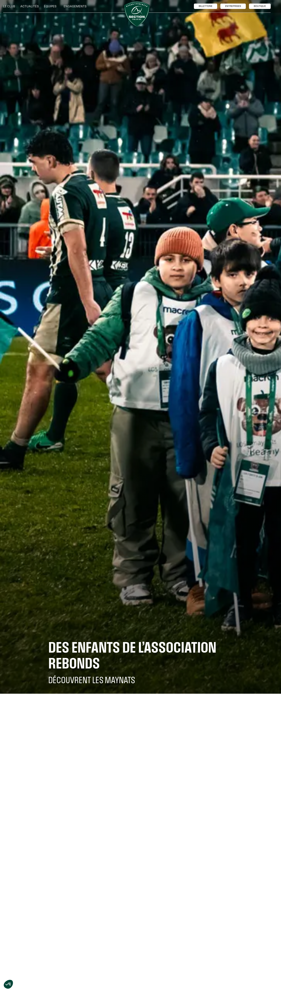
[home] (137, 14)
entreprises (233, 6)
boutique (260, 6)
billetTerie (205, 6)
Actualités (29, 6)
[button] (10, 6)
